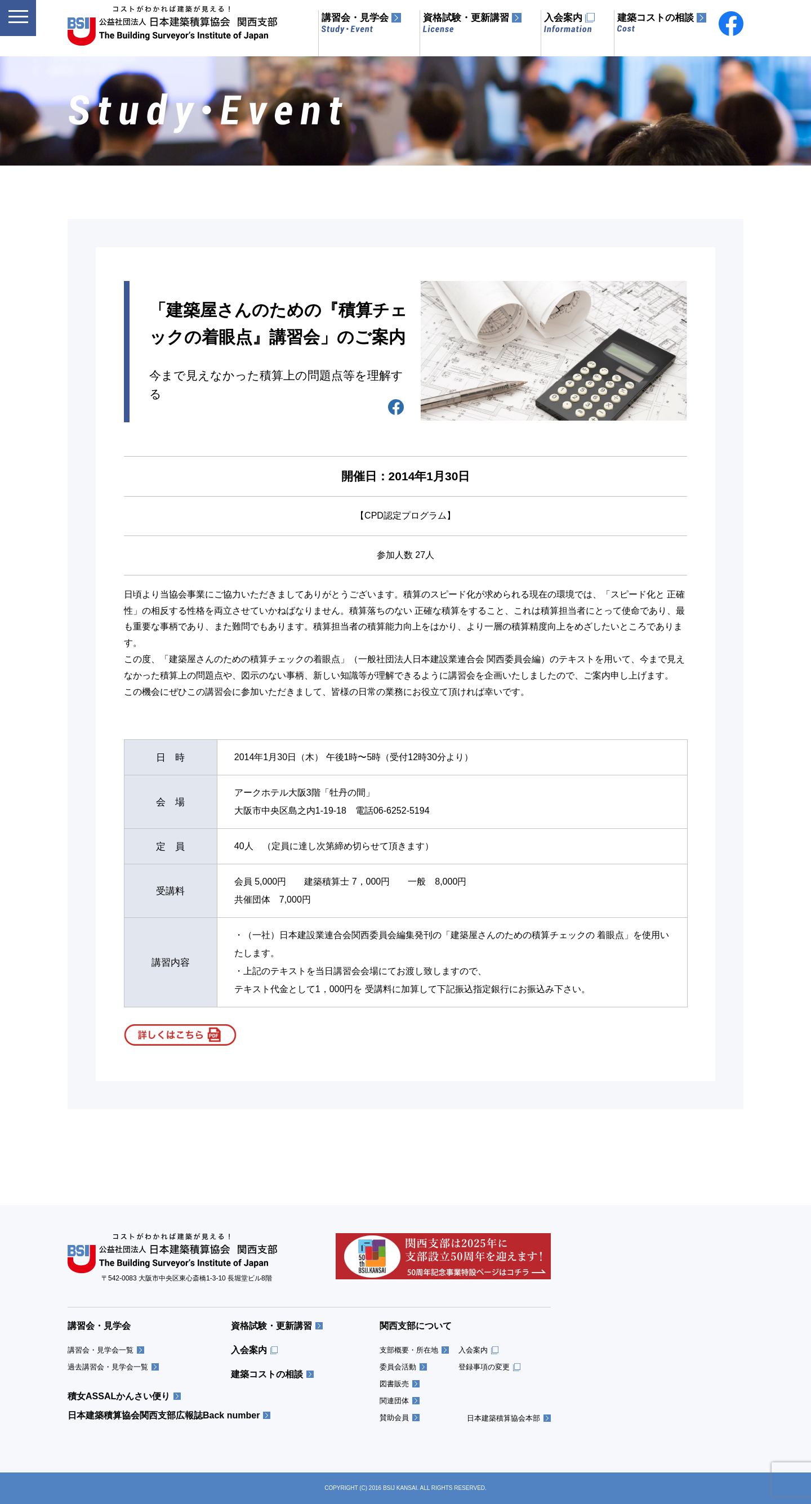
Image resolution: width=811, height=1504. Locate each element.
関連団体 (394, 1400)
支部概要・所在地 (409, 1350)
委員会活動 (398, 1367)
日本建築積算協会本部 (503, 1418)
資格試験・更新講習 (271, 1326)
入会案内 (249, 1350)
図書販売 (394, 1384)
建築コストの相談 (267, 1374)
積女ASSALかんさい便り (119, 1396)
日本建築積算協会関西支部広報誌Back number (164, 1415)
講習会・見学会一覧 (100, 1350)
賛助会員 (394, 1417)
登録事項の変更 (484, 1367)
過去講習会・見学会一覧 (108, 1367)
